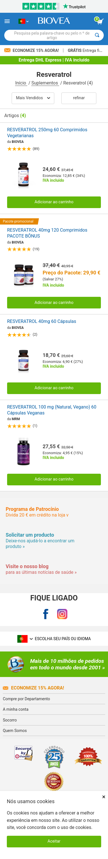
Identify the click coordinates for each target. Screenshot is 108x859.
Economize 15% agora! (33, 688)
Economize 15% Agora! (32, 50)
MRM (16, 419)
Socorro (10, 720)
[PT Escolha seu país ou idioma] (23, 21)
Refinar (79, 98)
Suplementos (45, 83)
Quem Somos (15, 730)
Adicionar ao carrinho (54, 202)
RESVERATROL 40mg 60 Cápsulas (41, 321)
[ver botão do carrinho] (100, 21)
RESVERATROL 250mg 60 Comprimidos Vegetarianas (47, 132)
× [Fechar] (103, 796)
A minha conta (15, 709)
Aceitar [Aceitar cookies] (53, 841)
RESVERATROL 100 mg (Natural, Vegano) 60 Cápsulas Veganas (51, 410)
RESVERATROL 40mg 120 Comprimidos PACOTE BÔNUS (47, 233)
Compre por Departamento (26, 699)
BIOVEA (18, 142)
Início (21, 83)
